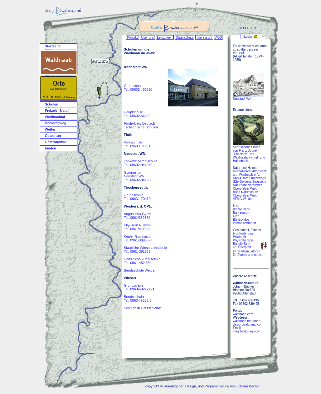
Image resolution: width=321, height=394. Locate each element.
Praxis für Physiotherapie (243, 238)
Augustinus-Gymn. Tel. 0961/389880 (138, 215)
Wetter (50, 129)
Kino (236, 216)
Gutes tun (53, 136)
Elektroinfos (241, 219)
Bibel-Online (241, 209)
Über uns (147, 37)
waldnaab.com (243, 314)
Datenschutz (184, 37)
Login (248, 36)
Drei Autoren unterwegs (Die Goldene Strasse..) (249, 179)
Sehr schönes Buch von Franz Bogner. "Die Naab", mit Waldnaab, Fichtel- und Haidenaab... (249, 153)
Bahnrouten (241, 212)
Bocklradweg (55, 123)
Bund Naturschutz (245, 192)
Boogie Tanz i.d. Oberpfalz (242, 245)
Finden (50, 148)
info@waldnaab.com (247, 331)
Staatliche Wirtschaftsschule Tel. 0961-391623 (145, 249)
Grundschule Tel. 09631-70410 (137, 197)
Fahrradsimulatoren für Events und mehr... (248, 253)
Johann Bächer (248, 386)
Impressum (204, 37)
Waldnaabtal (55, 117)
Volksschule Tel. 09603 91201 (137, 144)
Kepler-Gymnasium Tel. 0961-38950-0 (138, 238)
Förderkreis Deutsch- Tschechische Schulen (141, 125)
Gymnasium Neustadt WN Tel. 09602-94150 (137, 176)
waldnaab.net (242, 321)
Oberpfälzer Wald (245, 195)
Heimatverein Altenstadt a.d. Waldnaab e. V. (249, 173)
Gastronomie (55, 142)
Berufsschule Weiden (140, 270)
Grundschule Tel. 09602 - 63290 (138, 87)
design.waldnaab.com (248, 324)
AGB (218, 37)
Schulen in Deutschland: (142, 308)
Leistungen (164, 37)
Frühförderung (243, 233)
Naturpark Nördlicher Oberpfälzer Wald (247, 186)
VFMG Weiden (243, 199)
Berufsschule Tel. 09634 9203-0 (137, 298)
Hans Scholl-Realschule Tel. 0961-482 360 (142, 261)
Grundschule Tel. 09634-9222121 (139, 287)
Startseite (53, 46)
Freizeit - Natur (57, 110)
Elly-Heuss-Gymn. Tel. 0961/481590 (138, 227)
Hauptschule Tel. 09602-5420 (136, 114)
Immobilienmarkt (244, 223)
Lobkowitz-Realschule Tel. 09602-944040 (140, 163)
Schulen (51, 104)
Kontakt (132, 37)
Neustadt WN (242, 98)
